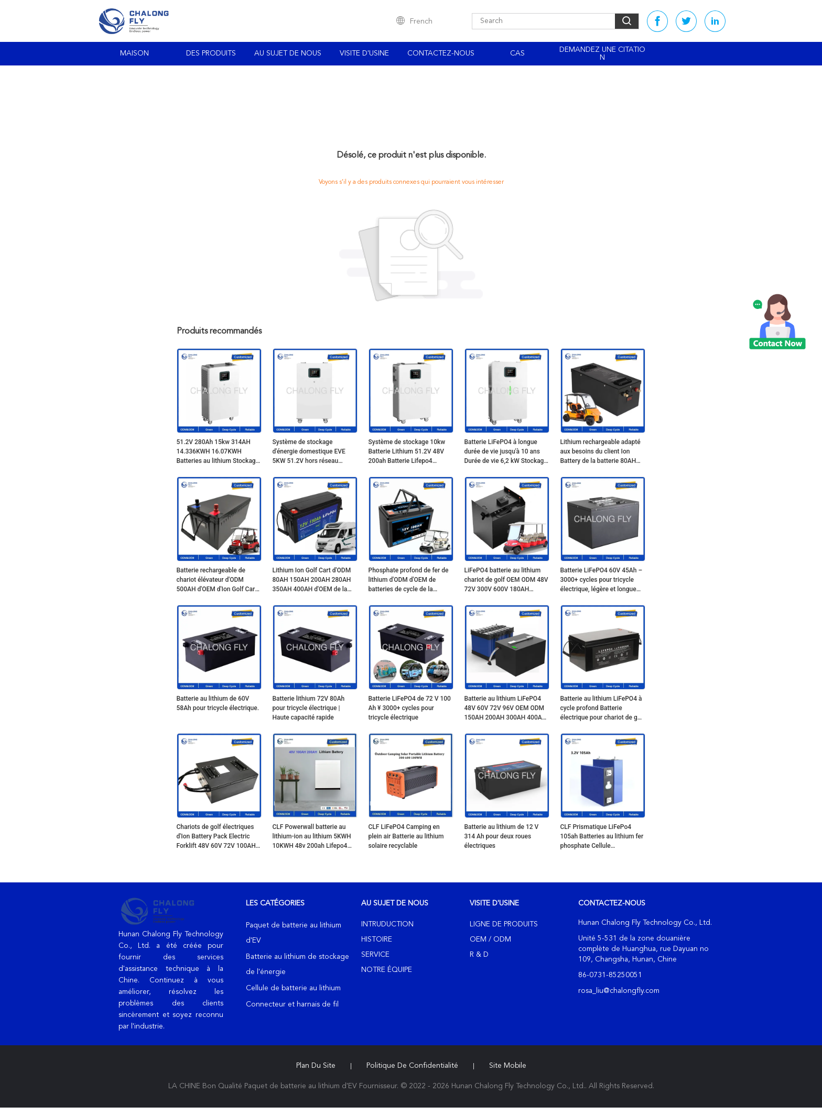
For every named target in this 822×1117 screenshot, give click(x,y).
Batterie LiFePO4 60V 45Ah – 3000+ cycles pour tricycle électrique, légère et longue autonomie (601, 580)
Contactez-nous (440, 53)
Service (375, 954)
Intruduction (387, 924)
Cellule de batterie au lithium (293, 988)
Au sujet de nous (287, 53)
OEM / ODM (490, 939)
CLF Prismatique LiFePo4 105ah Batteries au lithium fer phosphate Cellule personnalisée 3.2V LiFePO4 (602, 836)
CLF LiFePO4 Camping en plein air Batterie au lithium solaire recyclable (406, 836)
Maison (134, 53)
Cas (517, 53)
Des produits (211, 53)
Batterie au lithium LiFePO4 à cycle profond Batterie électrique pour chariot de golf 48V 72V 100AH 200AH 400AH (602, 708)
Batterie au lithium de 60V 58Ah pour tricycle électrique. (218, 703)
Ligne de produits (504, 924)
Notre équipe (386, 970)
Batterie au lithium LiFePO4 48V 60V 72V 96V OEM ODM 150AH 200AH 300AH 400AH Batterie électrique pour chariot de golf (505, 708)
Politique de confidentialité (412, 1065)
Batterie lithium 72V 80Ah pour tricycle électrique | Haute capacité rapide (309, 708)
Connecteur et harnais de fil (292, 1004)
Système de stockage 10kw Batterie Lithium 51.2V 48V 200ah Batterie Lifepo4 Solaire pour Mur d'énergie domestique (407, 452)
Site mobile (507, 1065)
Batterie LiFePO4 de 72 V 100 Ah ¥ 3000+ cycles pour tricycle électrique (410, 708)
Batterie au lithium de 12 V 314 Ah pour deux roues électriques (501, 836)
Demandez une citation (602, 53)
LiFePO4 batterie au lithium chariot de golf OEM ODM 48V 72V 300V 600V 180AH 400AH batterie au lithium (506, 580)
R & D (479, 954)
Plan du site (316, 1065)
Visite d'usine (364, 53)
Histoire (376, 939)
